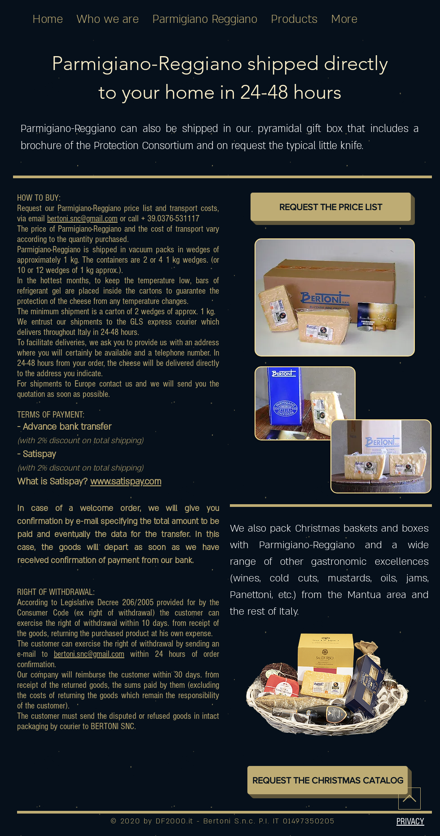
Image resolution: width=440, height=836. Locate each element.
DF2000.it (175, 821)
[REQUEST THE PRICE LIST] (331, 207)
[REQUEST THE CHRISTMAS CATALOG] (327, 780)
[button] (410, 821)
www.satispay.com (125, 482)
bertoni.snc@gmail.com (82, 219)
